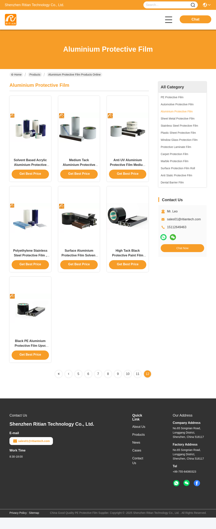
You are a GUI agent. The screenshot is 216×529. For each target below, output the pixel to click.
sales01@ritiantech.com (184, 219)
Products (34, 74)
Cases (136, 462)
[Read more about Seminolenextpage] (58, 385)
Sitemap (34, 524)
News (136, 454)
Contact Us (137, 472)
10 (128, 385)
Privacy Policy (18, 524)
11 (137, 385)
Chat (195, 19)
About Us (138, 438)
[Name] (193, 5)
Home (16, 74)
